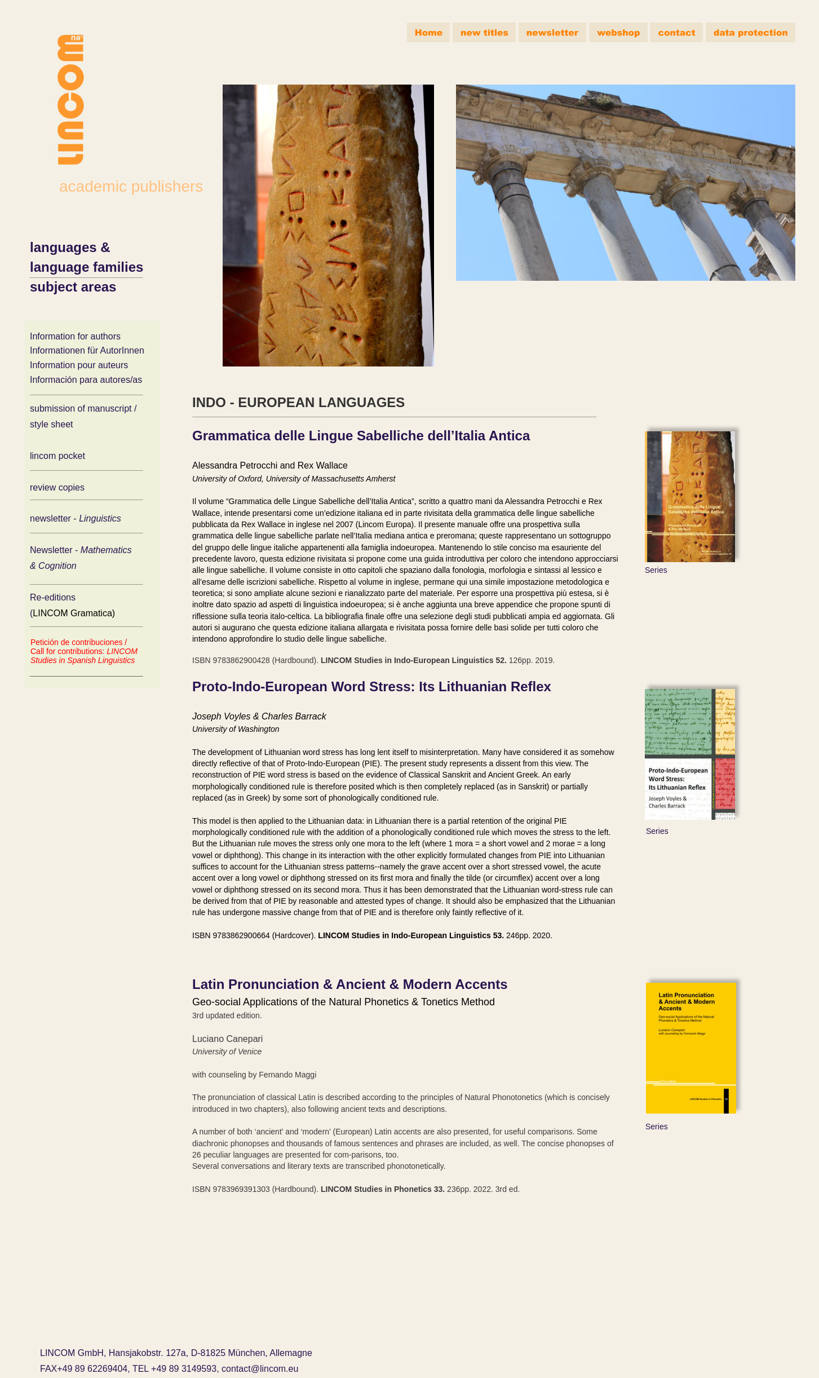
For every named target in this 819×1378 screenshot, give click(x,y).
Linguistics (101, 518)
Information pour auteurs (79, 365)
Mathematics (107, 550)
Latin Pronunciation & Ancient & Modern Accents (350, 984)
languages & (72, 247)
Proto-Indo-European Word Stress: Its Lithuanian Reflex (371, 686)
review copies (57, 487)
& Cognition (53, 566)
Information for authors (75, 336)
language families (86, 267)
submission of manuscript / (83, 408)
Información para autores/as (86, 380)
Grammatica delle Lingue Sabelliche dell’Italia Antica (361, 435)
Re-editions (54, 597)
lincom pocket (57, 456)
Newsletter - (55, 550)
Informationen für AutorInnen (87, 350)
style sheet (51, 424)
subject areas (73, 286)
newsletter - (54, 518)
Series (656, 570)
